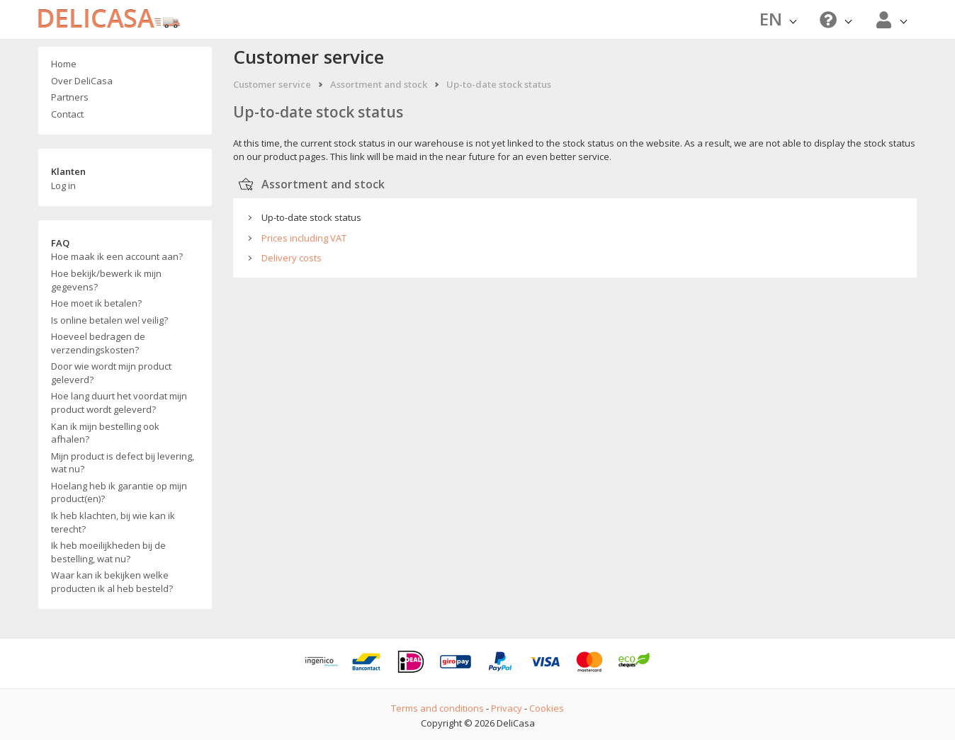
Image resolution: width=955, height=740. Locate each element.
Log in (63, 185)
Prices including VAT (303, 238)
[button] (833, 19)
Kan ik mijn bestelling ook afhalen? (105, 433)
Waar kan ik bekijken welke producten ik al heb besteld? (112, 582)
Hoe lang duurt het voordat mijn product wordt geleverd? (119, 402)
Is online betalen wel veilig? (109, 320)
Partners (70, 97)
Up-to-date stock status (498, 84)
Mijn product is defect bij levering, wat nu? (122, 463)
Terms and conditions (437, 708)
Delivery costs (291, 257)
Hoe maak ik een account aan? (117, 256)
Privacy (506, 708)
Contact (67, 114)
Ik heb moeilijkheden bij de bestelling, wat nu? (108, 552)
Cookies (546, 708)
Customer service (272, 84)
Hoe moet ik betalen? (96, 303)
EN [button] (777, 18)
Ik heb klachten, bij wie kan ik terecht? (113, 522)
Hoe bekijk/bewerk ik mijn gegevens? (106, 280)
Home (64, 63)
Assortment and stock (378, 84)
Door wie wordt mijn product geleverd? (111, 373)
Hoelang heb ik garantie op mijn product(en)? (119, 492)
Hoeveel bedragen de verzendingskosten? (98, 343)
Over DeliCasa (82, 80)
